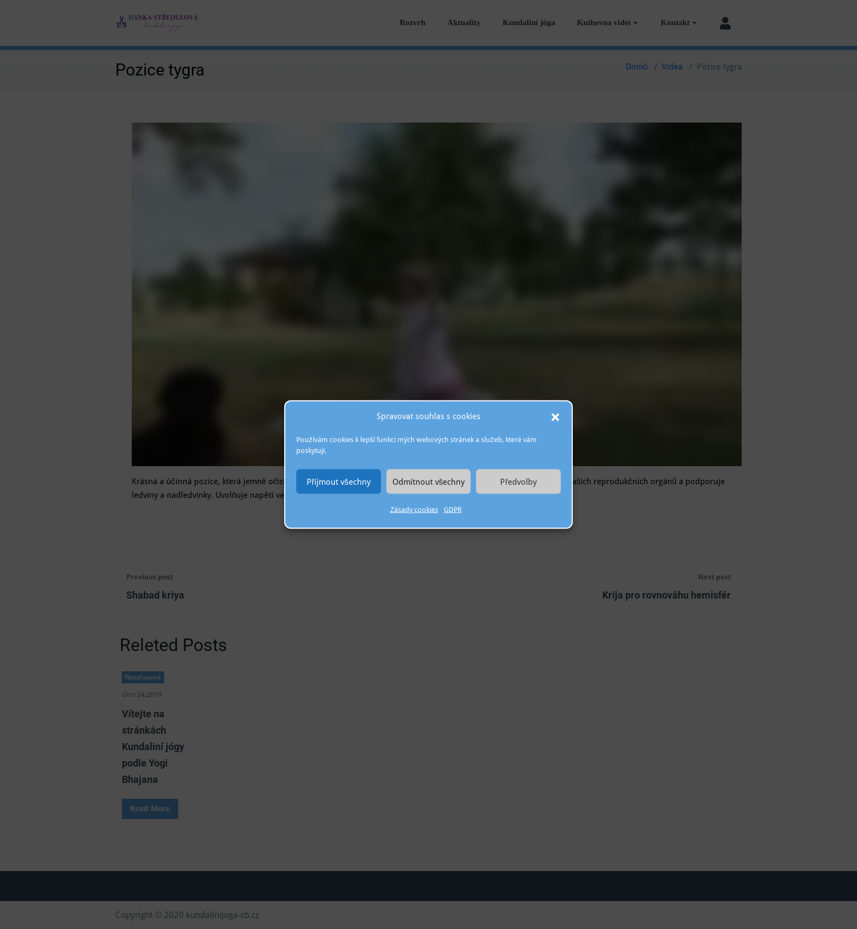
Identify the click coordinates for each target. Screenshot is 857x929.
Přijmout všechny (339, 481)
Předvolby (518, 481)
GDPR (453, 510)
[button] (555, 416)
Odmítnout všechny (428, 481)
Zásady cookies (414, 510)
